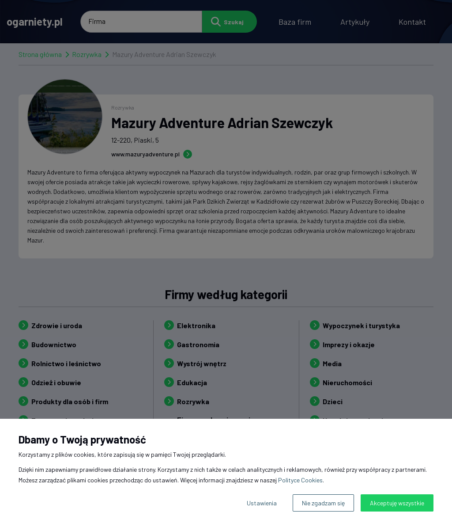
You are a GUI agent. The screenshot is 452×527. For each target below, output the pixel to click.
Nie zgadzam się (323, 503)
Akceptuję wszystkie (397, 503)
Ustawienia (262, 503)
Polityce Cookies (300, 480)
